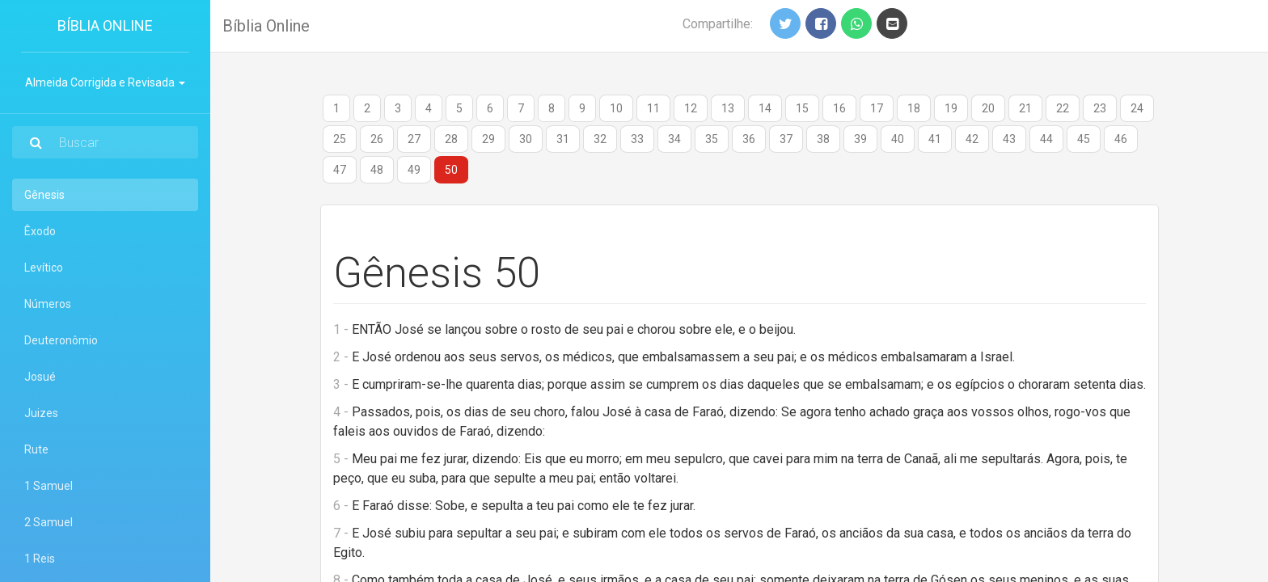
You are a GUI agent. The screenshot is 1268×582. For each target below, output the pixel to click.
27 (414, 139)
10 (616, 108)
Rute (36, 449)
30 (525, 139)
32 (600, 139)
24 (1137, 108)
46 (1120, 139)
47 (339, 169)
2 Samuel (48, 522)
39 (860, 139)
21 (1025, 108)
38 (823, 139)
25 (339, 139)
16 (839, 108)
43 (1009, 139)
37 (786, 139)
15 (802, 108)
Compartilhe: (718, 24)
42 (972, 139)
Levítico (43, 267)
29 (488, 139)
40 (897, 139)
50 (451, 169)
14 (765, 108)
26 (376, 139)
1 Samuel (48, 485)
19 (951, 108)
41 (934, 139)
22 (1062, 108)
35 (711, 139)
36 (748, 139)
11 (653, 108)
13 (727, 108)
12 (690, 108)
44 (1046, 139)
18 (913, 108)
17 (876, 108)
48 (376, 169)
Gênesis (66, 193)
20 (988, 108)
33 (637, 139)
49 (414, 169)
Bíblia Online (105, 25)
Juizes (41, 413)
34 (674, 139)
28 (451, 139)
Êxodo (40, 231)
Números (47, 303)
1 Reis (39, 558)
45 (1083, 139)
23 (1099, 108)
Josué (40, 376)
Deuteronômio (61, 340)
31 (562, 139)
